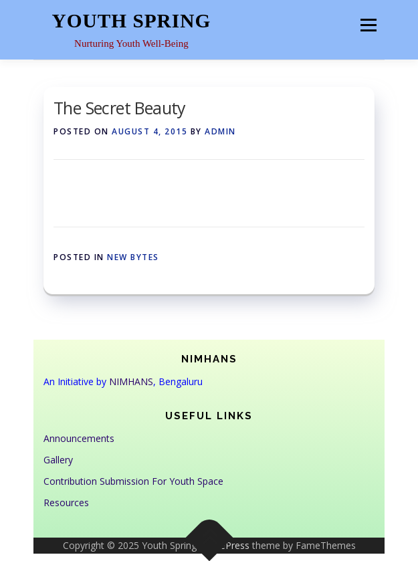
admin (220, 131)
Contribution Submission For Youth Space (133, 481)
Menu (368, 24)
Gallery (58, 459)
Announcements (78, 438)
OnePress (228, 545)
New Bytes (133, 257)
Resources (66, 502)
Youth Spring (131, 20)
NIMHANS (131, 381)
